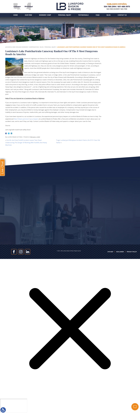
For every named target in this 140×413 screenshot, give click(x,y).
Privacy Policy (132, 252)
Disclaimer (120, 252)
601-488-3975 (124, 6)
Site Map (110, 252)
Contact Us (122, 15)
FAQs (97, 15)
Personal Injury (64, 15)
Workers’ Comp (45, 15)
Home (15, 15)
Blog (109, 15)
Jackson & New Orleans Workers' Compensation (22, 47)
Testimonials (83, 15)
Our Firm (28, 15)
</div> (13, 406)
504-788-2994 (110, 6)
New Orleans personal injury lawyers (26, 119)
